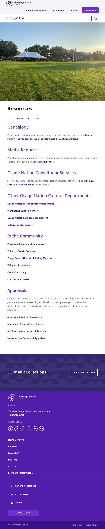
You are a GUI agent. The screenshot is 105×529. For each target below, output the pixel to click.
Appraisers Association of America (26, 324)
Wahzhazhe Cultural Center (22, 210)
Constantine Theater (18, 279)
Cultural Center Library (20, 224)
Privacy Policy (91, 525)
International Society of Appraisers (26, 338)
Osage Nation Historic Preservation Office (30, 203)
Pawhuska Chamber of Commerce (26, 244)
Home (8, 119)
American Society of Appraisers (24, 316)
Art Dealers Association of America (26, 331)
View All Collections (84, 372)
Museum (19, 118)
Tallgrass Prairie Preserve (21, 251)
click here (48, 161)
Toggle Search (95, 18)
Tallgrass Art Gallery (18, 265)
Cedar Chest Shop (17, 272)
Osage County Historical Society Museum (29, 258)
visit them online (25, 184)
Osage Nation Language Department (27, 217)
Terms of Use (76, 525)
